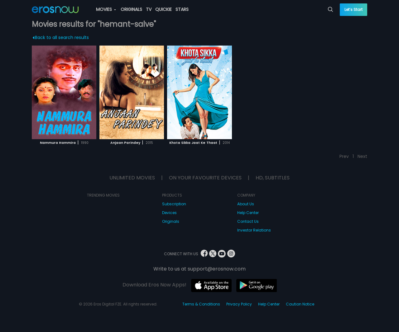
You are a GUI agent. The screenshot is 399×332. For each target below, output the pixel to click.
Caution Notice (300, 304)
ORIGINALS (131, 9)
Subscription (174, 204)
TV (148, 9)
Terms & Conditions (201, 304)
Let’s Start (353, 9)
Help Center (248, 212)
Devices (169, 212)
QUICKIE (163, 9)
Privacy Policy (239, 304)
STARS (182, 9)
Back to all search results (61, 37)
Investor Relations (254, 230)
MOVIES (106, 9)
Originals (170, 221)
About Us (245, 204)
